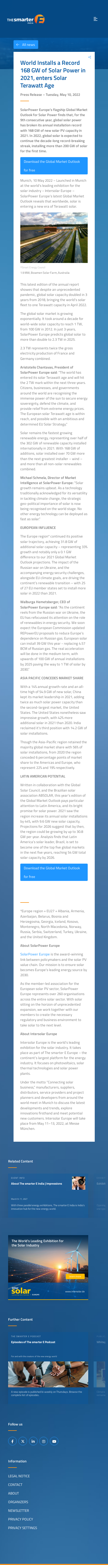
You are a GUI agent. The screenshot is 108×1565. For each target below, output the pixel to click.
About (13, 1493)
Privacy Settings (22, 1527)
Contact (15, 1484)
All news (24, 44)
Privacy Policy (20, 1519)
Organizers (18, 1501)
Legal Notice (19, 1475)
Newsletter (18, 1510)
